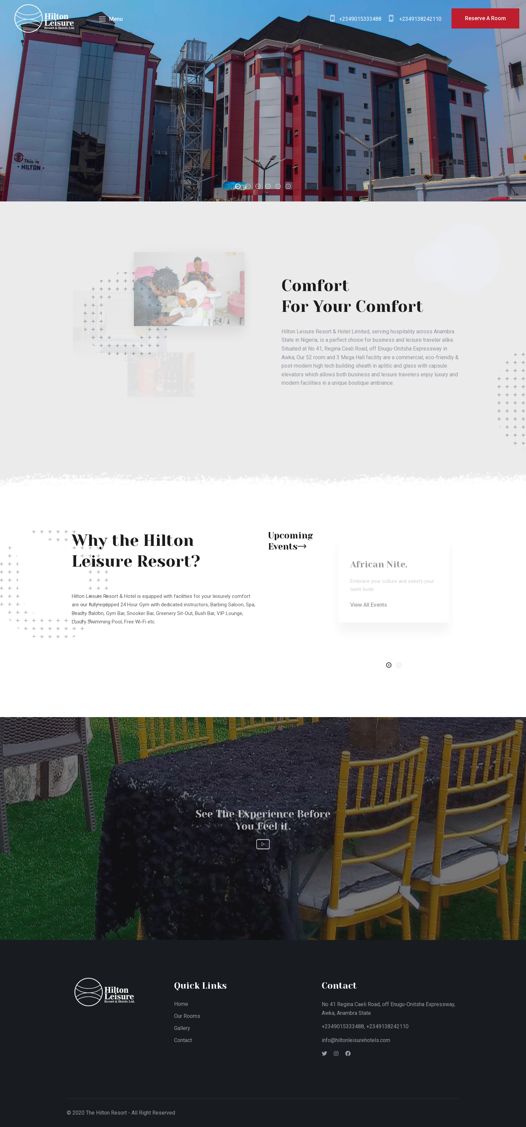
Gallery (182, 1028)
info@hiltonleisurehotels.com (356, 1040)
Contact (183, 1040)
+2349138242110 (387, 1026)
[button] (238, 186)
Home (181, 1004)
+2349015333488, (343, 1026)
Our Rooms (187, 1016)
